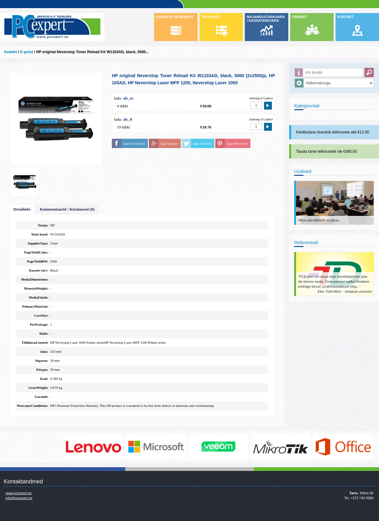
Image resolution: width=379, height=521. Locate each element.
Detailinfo (21, 209)
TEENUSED (210, 17)
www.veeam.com (219, 446)
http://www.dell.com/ (32, 446)
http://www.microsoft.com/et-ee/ (157, 446)
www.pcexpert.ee (19, 493)
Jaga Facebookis (134, 143)
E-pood (26, 52)
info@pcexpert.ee (19, 498)
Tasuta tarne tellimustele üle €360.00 (326, 151)
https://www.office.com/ (344, 446)
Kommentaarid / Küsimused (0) (67, 209)
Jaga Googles (169, 143)
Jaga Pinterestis (236, 143)
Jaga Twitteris (202, 143)
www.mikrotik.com (282, 446)
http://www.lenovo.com (95, 446)
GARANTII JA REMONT (175, 17)
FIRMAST (299, 17)
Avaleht (10, 52)
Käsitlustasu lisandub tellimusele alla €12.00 (332, 132)
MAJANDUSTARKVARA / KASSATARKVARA (266, 18)
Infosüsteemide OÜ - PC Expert (52, 27)
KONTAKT (345, 17)
